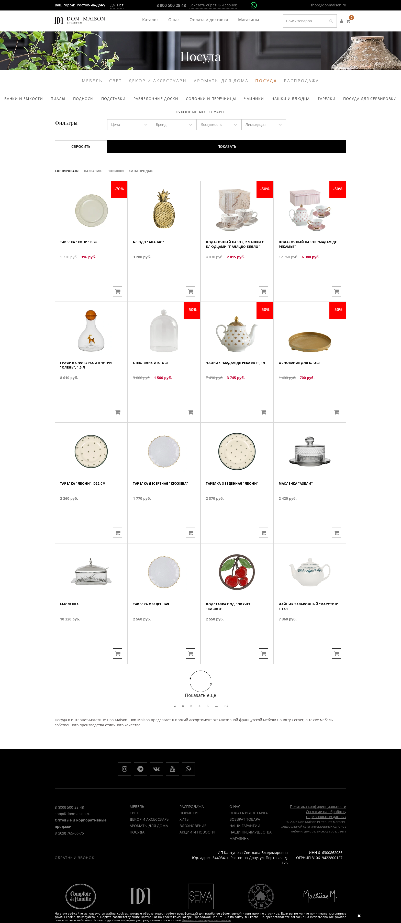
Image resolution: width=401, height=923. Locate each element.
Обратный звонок (74, 867)
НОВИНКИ (189, 822)
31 (226, 712)
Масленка (71, 629)
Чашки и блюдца (279, 100)
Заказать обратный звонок (213, 5)
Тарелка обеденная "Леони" (236, 509)
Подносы (96, 100)
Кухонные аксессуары (200, 117)
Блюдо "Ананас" (151, 267)
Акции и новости (197, 841)
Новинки (115, 178)
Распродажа (301, 81)
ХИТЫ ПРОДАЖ (141, 178)
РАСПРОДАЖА (192, 816)
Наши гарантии (244, 835)
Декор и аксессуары (158, 81)
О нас (174, 20)
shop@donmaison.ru (328, 5)
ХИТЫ (185, 829)
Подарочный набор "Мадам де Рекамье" (310, 270)
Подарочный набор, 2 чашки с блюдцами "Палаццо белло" (230, 272)
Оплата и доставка (209, 20)
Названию (93, 178)
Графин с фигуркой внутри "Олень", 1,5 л (90, 391)
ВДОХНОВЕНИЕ (193, 835)
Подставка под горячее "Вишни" (231, 632)
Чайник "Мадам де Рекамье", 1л (227, 391)
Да (112, 5)
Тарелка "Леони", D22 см (86, 509)
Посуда (266, 81)
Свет (115, 81)
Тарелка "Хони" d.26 (81, 267)
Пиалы (75, 100)
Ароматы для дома (221, 81)
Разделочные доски (160, 100)
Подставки (123, 100)
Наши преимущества (250, 841)
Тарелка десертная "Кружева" (153, 512)
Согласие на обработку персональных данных (326, 824)
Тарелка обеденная (154, 629)
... (216, 712)
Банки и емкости (45, 100)
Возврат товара (244, 829)
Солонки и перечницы (209, 100)
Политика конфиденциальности (318, 816)
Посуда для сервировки (348, 100)
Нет (120, 5)
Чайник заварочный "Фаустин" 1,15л (302, 632)
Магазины (248, 20)
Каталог (150, 20)
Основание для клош (302, 388)
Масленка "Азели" (298, 509)
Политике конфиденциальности (206, 920)
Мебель (92, 81)
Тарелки (310, 100)
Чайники (247, 100)
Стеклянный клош (153, 388)
